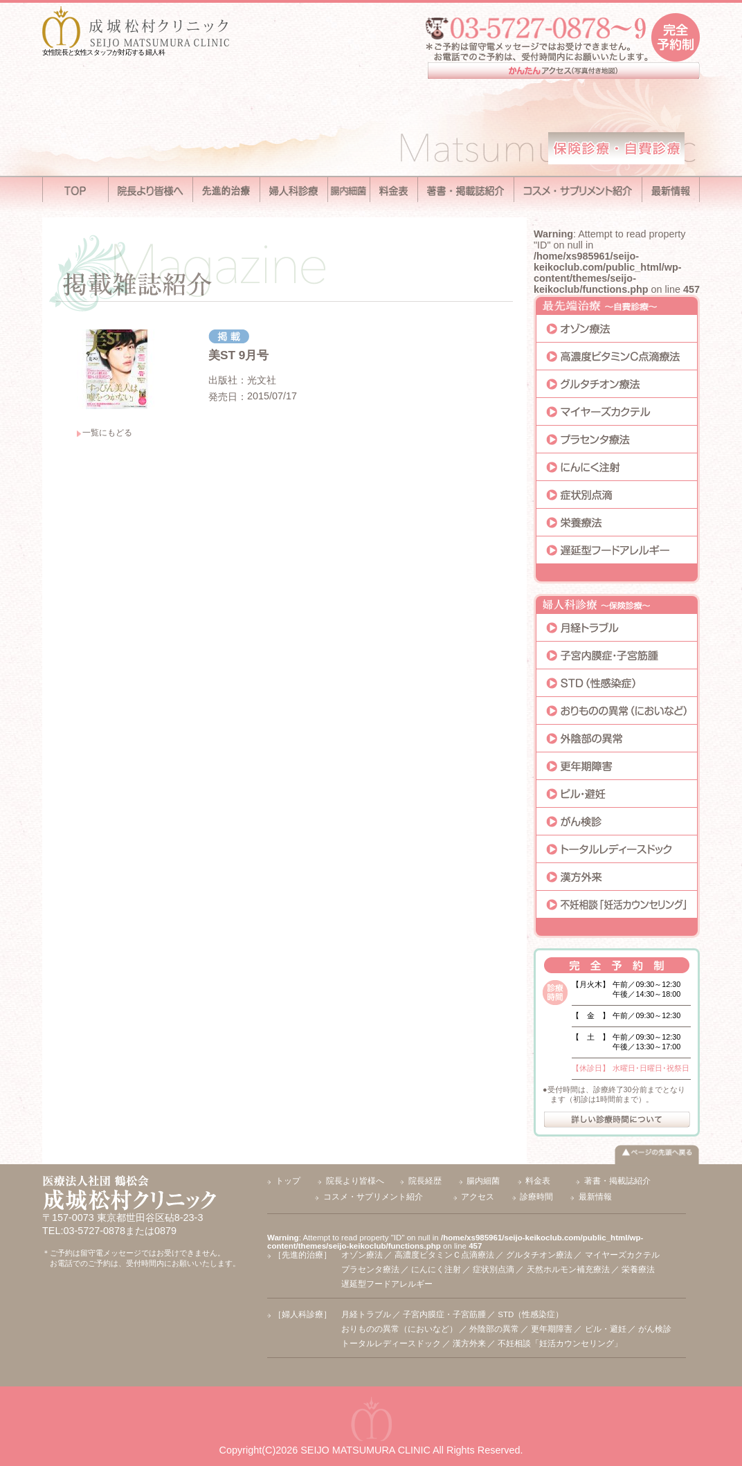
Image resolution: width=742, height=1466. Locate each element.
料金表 (537, 1181)
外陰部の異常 (494, 1329)
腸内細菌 (483, 1181)
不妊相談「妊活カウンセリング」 (560, 1343)
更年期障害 (551, 1329)
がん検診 (654, 1329)
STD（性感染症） (530, 1314)
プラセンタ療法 (370, 1269)
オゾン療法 (362, 1255)
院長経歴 (425, 1181)
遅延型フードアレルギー (387, 1284)
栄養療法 (638, 1269)
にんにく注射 (436, 1269)
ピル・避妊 (605, 1329)
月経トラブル (366, 1314)
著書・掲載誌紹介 (617, 1181)
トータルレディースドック (391, 1343)
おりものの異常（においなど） (399, 1329)
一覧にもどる (107, 432)
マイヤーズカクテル (622, 1255)
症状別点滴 (493, 1269)
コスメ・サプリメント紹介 (373, 1197)
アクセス (477, 1197)
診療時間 (536, 1197)
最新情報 (595, 1197)
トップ (287, 1181)
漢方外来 (469, 1343)
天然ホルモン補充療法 (568, 1269)
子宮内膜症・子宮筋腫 (444, 1314)
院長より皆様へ (355, 1181)
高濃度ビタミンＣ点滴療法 (444, 1255)
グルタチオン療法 (539, 1255)
